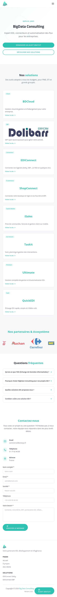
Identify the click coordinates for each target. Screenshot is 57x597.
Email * (5, 477)
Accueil (5, 560)
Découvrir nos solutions (28, 52)
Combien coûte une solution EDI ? (28, 398)
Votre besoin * (8, 505)
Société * (6, 486)
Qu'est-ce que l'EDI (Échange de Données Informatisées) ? (28, 371)
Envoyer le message (15, 527)
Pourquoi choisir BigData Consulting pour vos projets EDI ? (28, 380)
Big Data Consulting (26, 588)
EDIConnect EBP (9, 580)
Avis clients (7, 567)
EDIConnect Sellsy (9, 576)
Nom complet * (8, 467)
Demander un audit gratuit (28, 45)
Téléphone (7, 496)
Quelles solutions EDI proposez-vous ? (28, 389)
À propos (6, 564)
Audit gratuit (44, 591)
